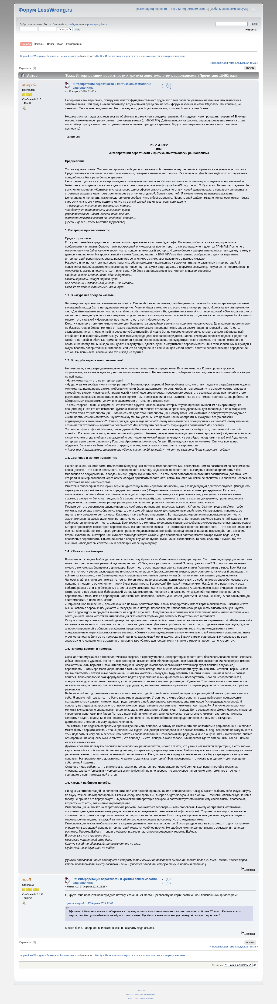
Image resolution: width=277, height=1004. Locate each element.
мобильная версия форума (229, 8)
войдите (74, 24)
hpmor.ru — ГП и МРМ (170, 8)
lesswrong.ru (145, 8)
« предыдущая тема (222, 62)
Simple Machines (149, 994)
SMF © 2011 (139, 994)
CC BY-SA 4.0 (140, 990)
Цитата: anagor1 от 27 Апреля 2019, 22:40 (89, 903)
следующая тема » (246, 62)
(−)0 (168, 87)
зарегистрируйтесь (96, 24)
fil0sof (98, 56)
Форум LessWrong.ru (45, 10)
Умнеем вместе (197, 8)
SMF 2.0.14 (129, 994)
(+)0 (168, 84)
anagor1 (29, 85)
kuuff (26, 880)
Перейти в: (217, 965)
